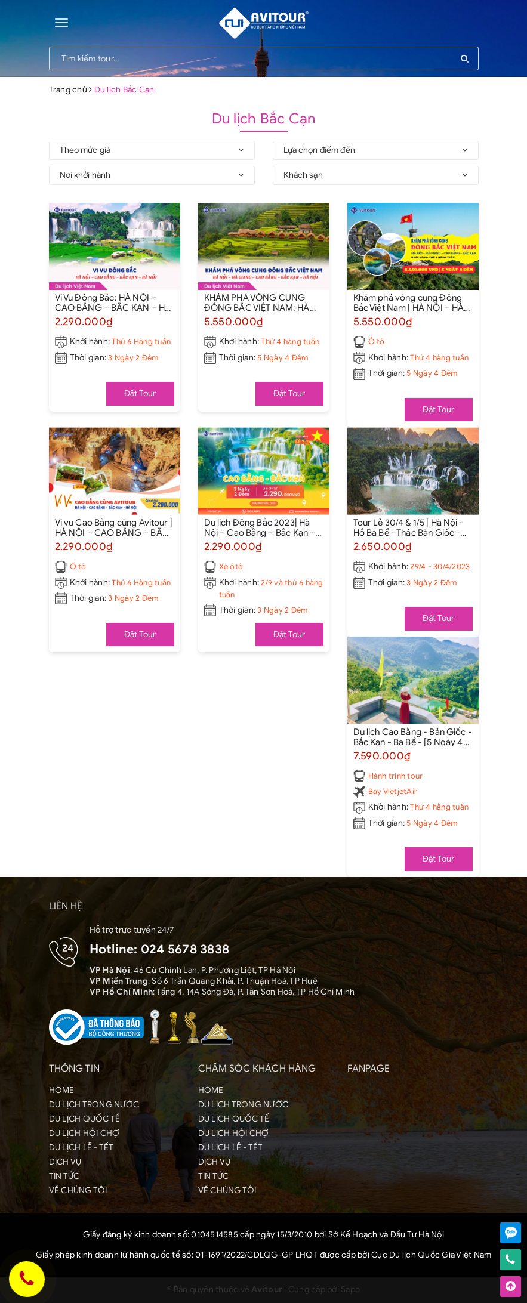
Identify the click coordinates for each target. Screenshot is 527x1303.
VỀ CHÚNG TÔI (78, 1190)
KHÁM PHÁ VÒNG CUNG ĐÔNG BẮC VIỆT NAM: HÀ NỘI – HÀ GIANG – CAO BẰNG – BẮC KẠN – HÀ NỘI (260, 302)
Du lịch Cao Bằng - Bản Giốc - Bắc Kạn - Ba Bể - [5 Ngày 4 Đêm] (412, 736)
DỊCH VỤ (65, 1162)
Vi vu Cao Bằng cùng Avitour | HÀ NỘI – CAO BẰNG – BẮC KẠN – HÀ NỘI (113, 527)
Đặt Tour (140, 393)
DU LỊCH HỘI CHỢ (84, 1133)
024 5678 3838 (185, 949)
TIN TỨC (64, 1176)
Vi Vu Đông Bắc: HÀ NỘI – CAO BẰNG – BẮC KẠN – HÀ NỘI (113, 302)
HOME (62, 1090)
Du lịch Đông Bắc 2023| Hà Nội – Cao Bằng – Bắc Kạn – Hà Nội (260, 527)
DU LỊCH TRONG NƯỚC (94, 1105)
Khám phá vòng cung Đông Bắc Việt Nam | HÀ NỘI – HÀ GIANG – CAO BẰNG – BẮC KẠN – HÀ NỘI (410, 302)
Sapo (350, 1290)
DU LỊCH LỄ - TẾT (81, 1148)
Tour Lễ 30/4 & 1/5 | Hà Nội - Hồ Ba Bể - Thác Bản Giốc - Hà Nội (408, 527)
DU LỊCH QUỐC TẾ (85, 1119)
